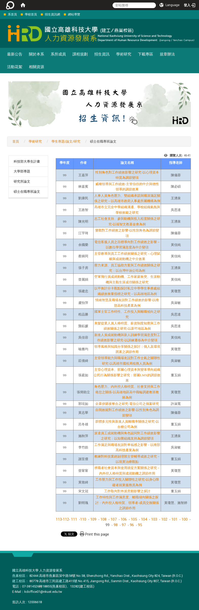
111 (74, 519)
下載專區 (145, 54)
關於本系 (36, 54)
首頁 (15, 141)
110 (83, 519)
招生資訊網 (52, 14)
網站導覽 (74, 14)
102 (164, 519)
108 (103, 519)
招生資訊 (102, 54)
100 (185, 519)
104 (144, 519)
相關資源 (36, 67)
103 (154, 519)
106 (124, 519)
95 (140, 525)
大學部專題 (22, 171)
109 (93, 519)
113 (59, 519)
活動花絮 (14, 67)
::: (1, 14)
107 (114, 519)
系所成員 (58, 54)
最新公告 (14, 54)
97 (124, 525)
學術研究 (123, 54)
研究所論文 (22, 181)
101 (174, 519)
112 (66, 519)
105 (134, 519)
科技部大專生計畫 (27, 161)
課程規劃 (80, 54)
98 (116, 525)
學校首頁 (31, 14)
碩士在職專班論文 (27, 191)
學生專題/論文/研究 (65, 141)
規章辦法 (167, 54)
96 (132, 525)
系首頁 (12, 14)
